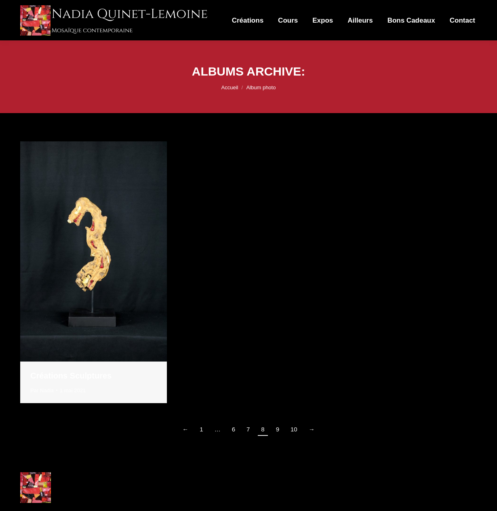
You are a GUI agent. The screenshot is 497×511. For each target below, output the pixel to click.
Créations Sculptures (71, 375)
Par (42, 390)
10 (294, 429)
